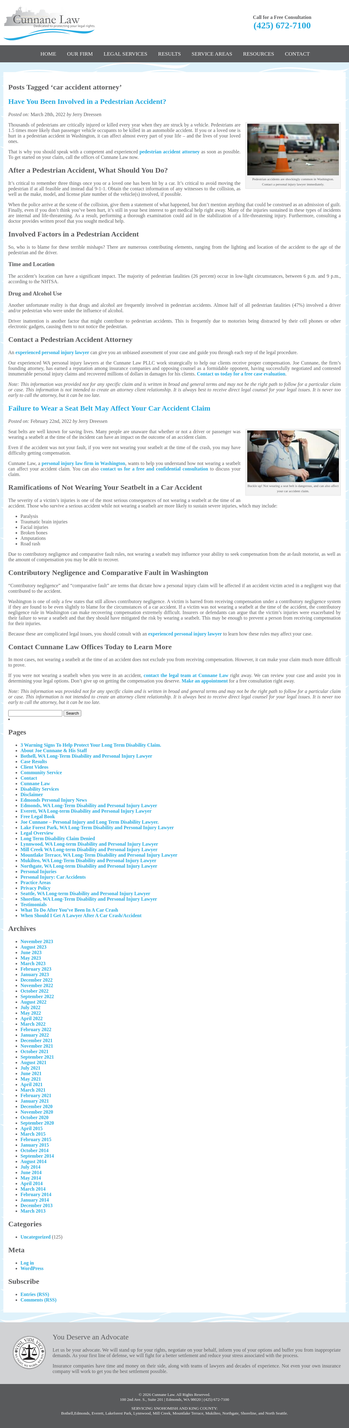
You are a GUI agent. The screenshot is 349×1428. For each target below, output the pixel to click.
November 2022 (36, 985)
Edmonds (82, 1413)
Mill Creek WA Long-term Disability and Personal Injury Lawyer (88, 849)
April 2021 (31, 1084)
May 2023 (30, 958)
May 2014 (30, 1178)
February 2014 (35, 1194)
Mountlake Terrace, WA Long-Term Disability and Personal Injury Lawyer (98, 855)
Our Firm (80, 54)
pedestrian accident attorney (169, 151)
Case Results (33, 761)
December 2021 (36, 1040)
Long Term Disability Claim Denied (57, 838)
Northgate (230, 1413)
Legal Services (125, 54)
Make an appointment (205, 680)
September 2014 (37, 1156)
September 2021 (37, 1057)
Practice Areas (35, 882)
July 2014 (30, 1167)
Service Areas (212, 54)
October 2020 (34, 1117)
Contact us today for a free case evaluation (241, 373)
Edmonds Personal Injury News (53, 800)
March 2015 (33, 1134)
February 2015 (35, 1139)
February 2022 (35, 1029)
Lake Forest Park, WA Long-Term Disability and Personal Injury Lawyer (97, 827)
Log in (27, 1262)
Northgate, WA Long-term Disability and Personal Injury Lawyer (88, 866)
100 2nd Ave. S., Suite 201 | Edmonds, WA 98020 (160, 1399)
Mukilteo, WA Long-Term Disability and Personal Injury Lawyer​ (88, 860)
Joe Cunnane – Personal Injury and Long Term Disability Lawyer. (89, 822)
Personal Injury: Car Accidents (53, 877)
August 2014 (33, 1161)
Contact (297, 54)
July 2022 (30, 1007)
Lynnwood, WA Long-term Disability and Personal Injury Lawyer (89, 844)
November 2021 (36, 1046)
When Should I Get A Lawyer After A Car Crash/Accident (80, 915)
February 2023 (35, 969)
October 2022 (34, 991)
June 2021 (31, 1073)
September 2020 (37, 1123)
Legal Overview (36, 833)
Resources (258, 54)
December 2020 (36, 1106)
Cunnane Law (35, 783)
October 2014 (34, 1150)
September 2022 (37, 996)
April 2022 (31, 1018)
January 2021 (34, 1101)
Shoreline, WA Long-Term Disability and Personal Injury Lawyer (88, 899)
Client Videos (34, 767)
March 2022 (33, 1024)
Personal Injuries (38, 871)
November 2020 (36, 1112)
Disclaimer (31, 794)
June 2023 (31, 952)
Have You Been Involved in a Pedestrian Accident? (87, 101)
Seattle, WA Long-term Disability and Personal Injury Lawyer (85, 893)
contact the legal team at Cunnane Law (186, 675)
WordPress (31, 1268)
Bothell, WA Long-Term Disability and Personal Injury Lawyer (86, 756)
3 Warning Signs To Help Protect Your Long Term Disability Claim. (90, 745)
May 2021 (30, 1079)
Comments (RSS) (38, 1299)
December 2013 (36, 1205)
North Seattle (276, 1413)
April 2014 (31, 1183)
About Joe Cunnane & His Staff (53, 750)
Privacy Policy (35, 888)
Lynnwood (142, 1413)
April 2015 (31, 1128)
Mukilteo (212, 1413)
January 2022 (34, 1035)
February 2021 (35, 1095)
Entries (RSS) (34, 1294)
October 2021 (34, 1051)
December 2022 (36, 980)
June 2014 (31, 1172)
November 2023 (36, 941)
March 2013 (33, 1211)
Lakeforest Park (118, 1413)
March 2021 (33, 1090)
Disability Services (39, 789)
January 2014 (34, 1200)
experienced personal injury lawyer (52, 352)
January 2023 (34, 974)
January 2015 (34, 1145)
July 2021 (30, 1068)
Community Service (41, 772)
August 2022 (33, 1002)
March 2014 (33, 1189)
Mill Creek (162, 1413)
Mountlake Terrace (188, 1413)
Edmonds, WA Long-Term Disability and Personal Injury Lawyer (88, 805)
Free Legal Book (37, 816)
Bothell (67, 1413)
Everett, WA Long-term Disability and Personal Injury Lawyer (86, 811)
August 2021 (33, 1062)
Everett (97, 1413)
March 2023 (33, 963)
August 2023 (33, 947)
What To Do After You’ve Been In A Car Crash (69, 910)
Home (48, 54)
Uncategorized (35, 1236)
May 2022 (30, 1013)
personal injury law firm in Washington (83, 463)
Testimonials (33, 904)
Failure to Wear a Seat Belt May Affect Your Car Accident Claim (109, 408)
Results (169, 54)
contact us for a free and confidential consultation (154, 468)
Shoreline (248, 1413)
